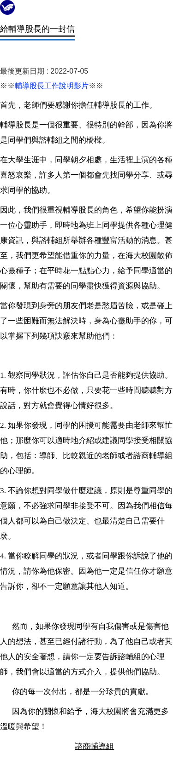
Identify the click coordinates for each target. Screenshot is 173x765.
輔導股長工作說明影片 (52, 86)
